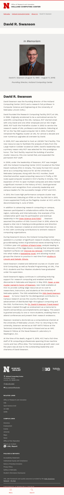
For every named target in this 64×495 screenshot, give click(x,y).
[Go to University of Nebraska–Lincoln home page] (6, 6)
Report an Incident (10, 445)
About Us (35, 14)
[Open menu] (10, 491)
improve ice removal (33, 251)
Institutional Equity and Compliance (16, 461)
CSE (5, 403)
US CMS (6, 409)
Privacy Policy (8, 467)
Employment (8, 426)
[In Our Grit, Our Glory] (16, 369)
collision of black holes (31, 245)
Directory (7, 423)
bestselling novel (28, 253)
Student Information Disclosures (14, 473)
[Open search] (32, 491)
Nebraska (7, 14)
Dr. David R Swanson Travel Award (43, 304)
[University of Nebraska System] (56, 369)
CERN (5, 412)
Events (6, 429)
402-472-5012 (9, 384)
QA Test (13, 481)
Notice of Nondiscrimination (13, 464)
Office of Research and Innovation (22, 4)
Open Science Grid (10, 406)
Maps (5, 435)
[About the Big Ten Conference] (46, 369)
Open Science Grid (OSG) (30, 218)
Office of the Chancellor (12, 441)
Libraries (6, 432)
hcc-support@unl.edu (12, 387)
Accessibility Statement (11, 458)
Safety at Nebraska (10, 470)
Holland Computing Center (26, 7)
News (5, 438)
